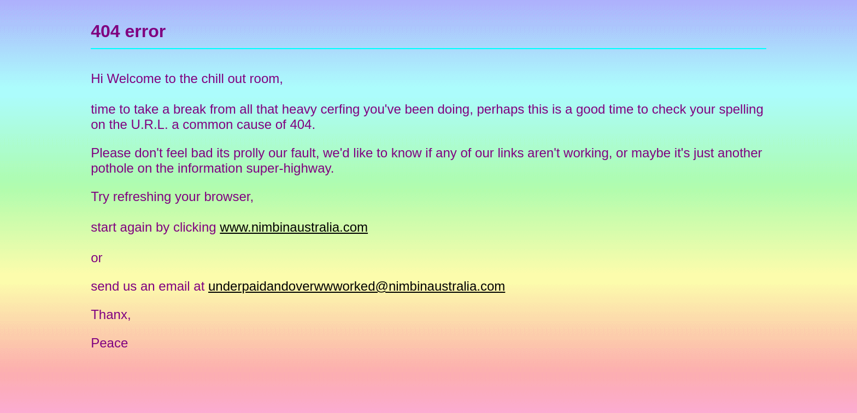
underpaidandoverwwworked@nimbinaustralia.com (356, 286)
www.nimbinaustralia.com (294, 227)
